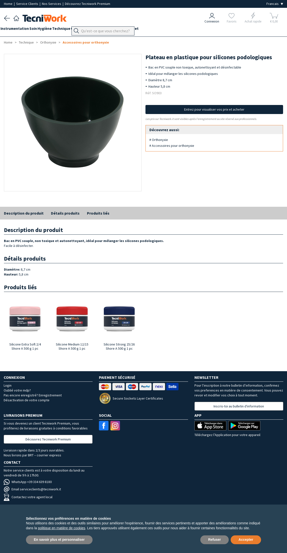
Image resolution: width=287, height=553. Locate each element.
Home (8, 3)
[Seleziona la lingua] (274, 4)
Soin (40, 29)
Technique (75, 29)
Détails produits (65, 213)
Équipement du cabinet (139, 29)
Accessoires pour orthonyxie (86, 42)
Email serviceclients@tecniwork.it (32, 489)
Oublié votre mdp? (17, 390)
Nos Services (52, 3)
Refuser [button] (214, 539)
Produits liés (98, 213)
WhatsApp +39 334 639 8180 (28, 482)
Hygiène (55, 29)
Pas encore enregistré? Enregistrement (33, 395)
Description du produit (24, 213)
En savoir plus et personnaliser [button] (59, 539)
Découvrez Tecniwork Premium (87, 3)
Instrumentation (18, 29)
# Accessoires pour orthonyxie (171, 145)
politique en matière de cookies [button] (61, 528)
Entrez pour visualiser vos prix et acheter (214, 109)
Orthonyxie (48, 42)
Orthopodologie (102, 29)
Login (8, 385)
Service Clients (27, 3)
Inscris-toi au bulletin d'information (239, 406)
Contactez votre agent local (28, 497)
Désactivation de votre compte (26, 400)
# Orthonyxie (158, 140)
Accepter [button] (246, 539)
